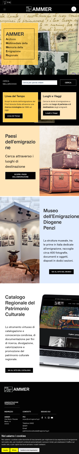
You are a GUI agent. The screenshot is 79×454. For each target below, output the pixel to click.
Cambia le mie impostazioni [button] (29, 450)
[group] (39, 44)
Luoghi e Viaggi (51, 113)
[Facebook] (42, 417)
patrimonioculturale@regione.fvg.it (36, 431)
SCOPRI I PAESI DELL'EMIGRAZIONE (20, 175)
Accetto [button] (5, 450)
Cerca (68, 82)
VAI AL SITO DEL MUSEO (61, 272)
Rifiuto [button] (14, 450)
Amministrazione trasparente (11, 403)
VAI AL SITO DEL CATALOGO (19, 370)
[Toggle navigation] (4, 9)
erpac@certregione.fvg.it (31, 419)
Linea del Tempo (13, 116)
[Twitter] (45, 417)
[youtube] (52, 417)
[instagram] (48, 417)
